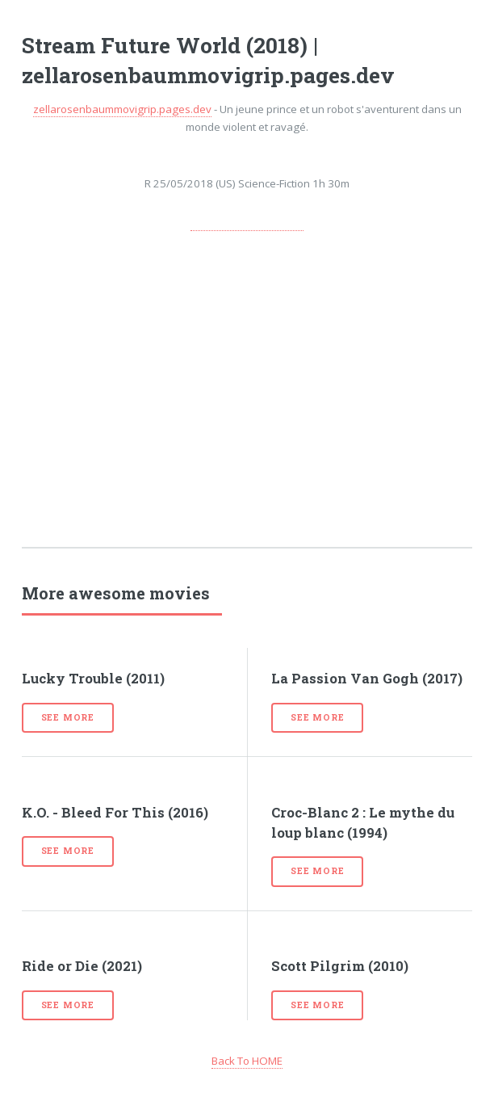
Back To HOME (247, 1060)
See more (67, 717)
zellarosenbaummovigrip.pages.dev (122, 109)
